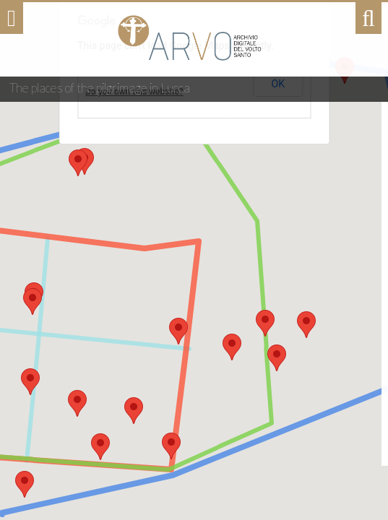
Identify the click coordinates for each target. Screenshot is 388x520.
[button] (171, 446)
